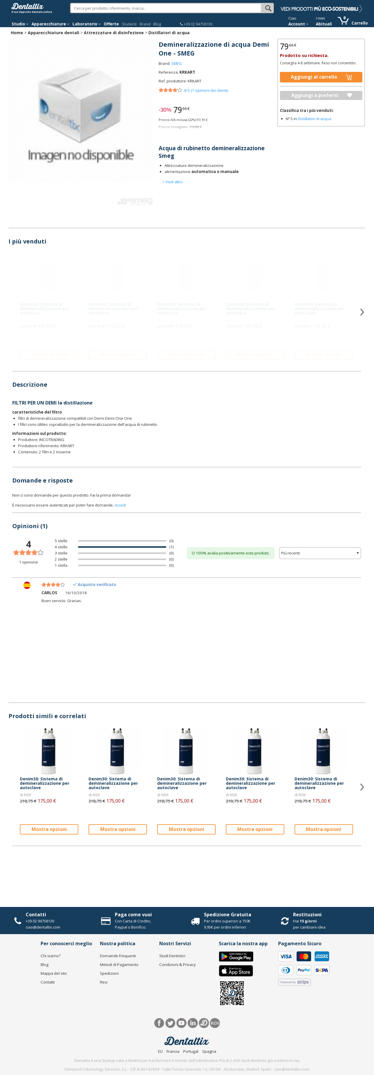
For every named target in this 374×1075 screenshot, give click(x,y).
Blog (157, 24)
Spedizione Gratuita (227, 914)
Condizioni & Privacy (177, 964)
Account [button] (298, 24)
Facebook (159, 1023)
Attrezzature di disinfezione (114, 32)
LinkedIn (193, 1023)
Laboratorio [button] (86, 24)
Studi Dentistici (172, 955)
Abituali (324, 24)
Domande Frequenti (118, 955)
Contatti (36, 914)
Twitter (170, 1023)
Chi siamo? (50, 955)
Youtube (181, 1023)
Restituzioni (307, 914)
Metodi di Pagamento (119, 964)
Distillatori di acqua (169, 32)
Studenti (129, 24)
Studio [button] (20, 24)
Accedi (120, 505)
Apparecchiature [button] (51, 24)
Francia (173, 1051)
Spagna (209, 1051)
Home (17, 32)
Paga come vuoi (133, 914)
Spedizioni (109, 973)
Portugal (190, 1051)
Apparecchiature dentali (53, 32)
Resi (104, 982)
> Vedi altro (172, 181)
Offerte (111, 24)
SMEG (176, 63)
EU (160, 1051)
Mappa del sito (54, 973)
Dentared (204, 1023)
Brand (145, 24)
